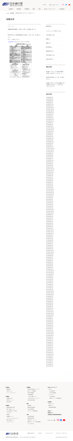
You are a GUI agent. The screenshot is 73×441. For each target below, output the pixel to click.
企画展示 (11, 9)
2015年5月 (48, 323)
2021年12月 (49, 189)
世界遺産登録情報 (52, 407)
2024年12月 (49, 128)
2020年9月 (48, 214)
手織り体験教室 (31, 392)
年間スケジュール (10, 400)
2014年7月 (48, 340)
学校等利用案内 (31, 416)
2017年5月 (48, 282)
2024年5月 (48, 139)
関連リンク (51, 405)
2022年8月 (48, 175)
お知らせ (44, 4)
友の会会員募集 (31, 409)
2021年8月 (48, 196)
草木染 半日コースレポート (34, 398)
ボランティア (51, 394)
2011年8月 (48, 362)
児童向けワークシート (32, 420)
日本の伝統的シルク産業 (12, 411)
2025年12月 (49, 107)
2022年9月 (48, 173)
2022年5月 (48, 180)
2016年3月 (48, 306)
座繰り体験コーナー (11, 420)
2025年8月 (48, 114)
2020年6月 (48, 219)
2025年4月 (48, 121)
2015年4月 (48, 325)
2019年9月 (48, 235)
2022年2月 (48, 185)
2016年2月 (48, 308)
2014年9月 (48, 337)
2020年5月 (48, 221)
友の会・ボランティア (49, 9)
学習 (39, 9)
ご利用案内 (61, 9)
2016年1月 (48, 309)
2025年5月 (48, 119)
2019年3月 (48, 245)
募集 (34, 9)
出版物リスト (50, 412)
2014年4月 (48, 345)
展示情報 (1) (49, 47)
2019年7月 (48, 238)
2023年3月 (48, 163)
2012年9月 (48, 355)
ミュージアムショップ (11, 392)
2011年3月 (48, 366)
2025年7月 (48, 116)
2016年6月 (48, 301)
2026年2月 (48, 104)
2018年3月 (48, 265)
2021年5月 (48, 201)
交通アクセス (9, 391)
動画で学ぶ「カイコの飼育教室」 (34, 421)
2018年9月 (48, 255)
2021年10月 (49, 192)
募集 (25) (48, 43)
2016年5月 (48, 303)
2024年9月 (48, 133)
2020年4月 (48, 223)
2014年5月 (48, 344)
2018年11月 (49, 252)
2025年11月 (49, 109)
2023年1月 (48, 167)
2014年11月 (49, 333)
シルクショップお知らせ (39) (53, 31)
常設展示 (19, 9)
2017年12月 (49, 270)
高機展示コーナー (10, 416)
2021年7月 (48, 197)
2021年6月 (48, 199)
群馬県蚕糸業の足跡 (11, 407)
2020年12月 (49, 209)
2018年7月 (48, 258)
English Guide (55, 4)
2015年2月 (48, 328)
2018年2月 (48, 267)
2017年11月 (49, 272)
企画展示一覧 (9, 398)
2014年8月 (48, 338)
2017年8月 (48, 277)
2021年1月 (48, 207)
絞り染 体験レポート (33, 396)
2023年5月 (48, 160)
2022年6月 (48, 179)
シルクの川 (9, 412)
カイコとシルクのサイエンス (12, 418)
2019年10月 (49, 233)
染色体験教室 (30, 394)
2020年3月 (48, 224)
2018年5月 (48, 262)
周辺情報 (49, 402)
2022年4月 (48, 182)
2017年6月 (48, 281)
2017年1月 (48, 289)
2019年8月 (48, 236)
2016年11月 (49, 292)
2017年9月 (48, 275)
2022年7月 (48, 177)
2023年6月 (48, 158)
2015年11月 (49, 313)
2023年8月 (48, 155)
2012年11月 (49, 354)
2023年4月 (48, 162)
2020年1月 (48, 228)
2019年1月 (48, 248)
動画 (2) (48, 39)
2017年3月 (48, 286)
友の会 (50, 389)
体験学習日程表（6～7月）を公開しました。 (55, 78)
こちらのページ (12, 42)
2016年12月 (49, 291)
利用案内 (7, 387)
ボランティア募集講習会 (33, 411)
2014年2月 (48, 349)
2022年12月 (49, 168)
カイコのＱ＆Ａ (31, 423)
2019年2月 (48, 247)
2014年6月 (48, 342)
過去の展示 (9, 402)
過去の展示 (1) (49, 59)
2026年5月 (48, 99)
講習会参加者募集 (31, 407)
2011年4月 (48, 364)
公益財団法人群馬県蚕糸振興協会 (54, 414)
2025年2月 (48, 124)
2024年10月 (49, 131)
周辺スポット (51, 403)
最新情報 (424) (50, 51)
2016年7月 (48, 299)
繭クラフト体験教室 (32, 391)
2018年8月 (48, 257)
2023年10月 (49, 151)
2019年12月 (49, 230)
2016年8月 (48, 298)
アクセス (40, 433)
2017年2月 (48, 287)
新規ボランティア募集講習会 (55, 398)
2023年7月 (48, 156)
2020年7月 (48, 218)
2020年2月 (48, 226)
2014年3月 (48, 347)
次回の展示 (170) (50, 55)
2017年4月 (48, 284)
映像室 (8, 414)
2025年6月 (48, 117)
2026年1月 (48, 105)
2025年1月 (48, 126)
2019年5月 (48, 241)
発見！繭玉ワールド (11, 409)
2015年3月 (48, 327)
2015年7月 (48, 320)
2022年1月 (48, 187)
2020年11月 (49, 211)
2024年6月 (48, 138)
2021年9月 (48, 194)
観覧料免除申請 (31, 418)
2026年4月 (48, 100)
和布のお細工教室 (31, 400)
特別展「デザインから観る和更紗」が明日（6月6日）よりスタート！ (55, 72)
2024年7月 (48, 136)
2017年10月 (49, 274)
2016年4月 (48, 304)
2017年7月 (48, 279)
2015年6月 (48, 321)
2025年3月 (48, 122)
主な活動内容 (52, 396)
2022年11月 (49, 170)
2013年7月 (48, 350)
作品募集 (29, 405)
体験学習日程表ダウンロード (33, 389)
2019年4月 (48, 243)
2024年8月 (48, 134)
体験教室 (27, 9)
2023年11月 (49, 150)
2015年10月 (49, 315)
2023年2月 (48, 165)
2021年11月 (49, 190)
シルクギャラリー (10, 421)
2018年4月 (48, 264)
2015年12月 (49, 311)
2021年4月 (48, 202)
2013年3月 (48, 352)
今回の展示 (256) (50, 35)
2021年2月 (48, 206)
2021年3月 (48, 204)
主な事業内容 (52, 391)
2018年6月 (48, 260)
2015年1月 (48, 330)
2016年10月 (49, 294)
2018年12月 (49, 250)
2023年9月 (48, 153)
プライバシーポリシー (61, 433)
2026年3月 (48, 102)
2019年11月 (49, 231)
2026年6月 (48, 97)
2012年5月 (48, 357)
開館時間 (8, 389)
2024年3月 (48, 143)
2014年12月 (49, 332)
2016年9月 (48, 296)
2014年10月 (49, 335)
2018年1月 (48, 269)
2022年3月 (48, 184)
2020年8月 (48, 216)
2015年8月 (48, 318)
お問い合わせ (30, 433)
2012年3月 (48, 359)
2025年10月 (49, 111)
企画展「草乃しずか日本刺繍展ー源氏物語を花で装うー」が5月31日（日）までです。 (55, 84)
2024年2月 (48, 145)
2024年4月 (48, 141)
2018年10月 (49, 253)
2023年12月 (49, 148)
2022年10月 (49, 172)
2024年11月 (49, 129)
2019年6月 (48, 240)
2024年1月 (48, 146)
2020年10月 (49, 213)
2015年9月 (48, 316)
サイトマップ (49, 433)
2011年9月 (48, 361)
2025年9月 (48, 112)
